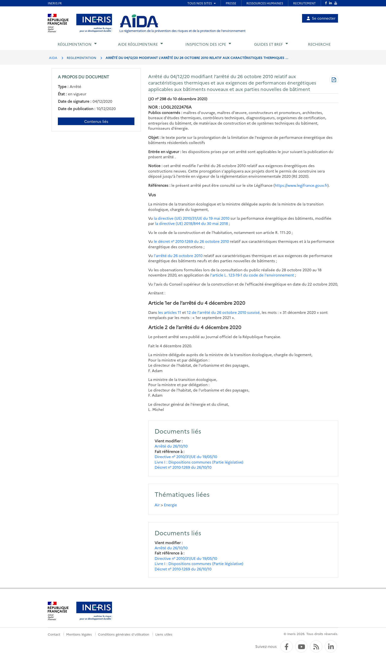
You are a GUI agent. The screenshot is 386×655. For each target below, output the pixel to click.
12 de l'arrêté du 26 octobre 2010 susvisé (223, 312)
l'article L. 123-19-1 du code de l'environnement (252, 274)
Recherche (319, 44)
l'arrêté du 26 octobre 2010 (179, 255)
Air (157, 504)
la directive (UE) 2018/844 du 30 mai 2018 (191, 223)
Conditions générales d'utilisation (123, 634)
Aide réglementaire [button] (138, 44)
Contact (54, 634)
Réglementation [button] (75, 44)
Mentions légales (79, 634)
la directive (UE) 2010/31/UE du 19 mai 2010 (191, 218)
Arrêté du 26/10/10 (171, 446)
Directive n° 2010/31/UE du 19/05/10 (186, 456)
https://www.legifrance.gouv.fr (301, 185)
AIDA (53, 57)
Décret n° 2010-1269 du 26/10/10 (183, 467)
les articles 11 (169, 312)
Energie (170, 504)
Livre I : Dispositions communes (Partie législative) (199, 462)
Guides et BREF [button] (268, 44)
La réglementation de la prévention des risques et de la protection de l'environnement (182, 31)
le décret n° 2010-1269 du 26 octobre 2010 (191, 241)
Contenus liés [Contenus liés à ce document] (96, 121)
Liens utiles (163, 634)
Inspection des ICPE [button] (205, 44)
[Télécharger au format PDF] (333, 80)
